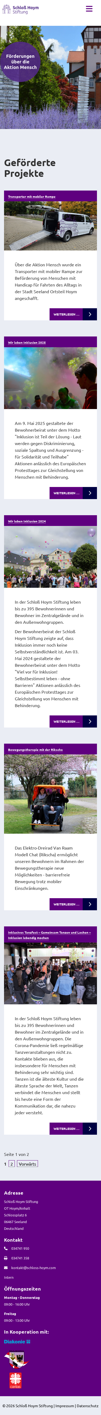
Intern (8, 1277)
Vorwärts (27, 1163)
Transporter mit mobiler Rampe (31, 196)
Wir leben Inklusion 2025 (27, 342)
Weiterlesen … (66, 314)
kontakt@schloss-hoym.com (33, 1267)
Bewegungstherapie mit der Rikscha (35, 749)
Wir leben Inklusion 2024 (27, 521)
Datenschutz (88, 1405)
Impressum (64, 1405)
